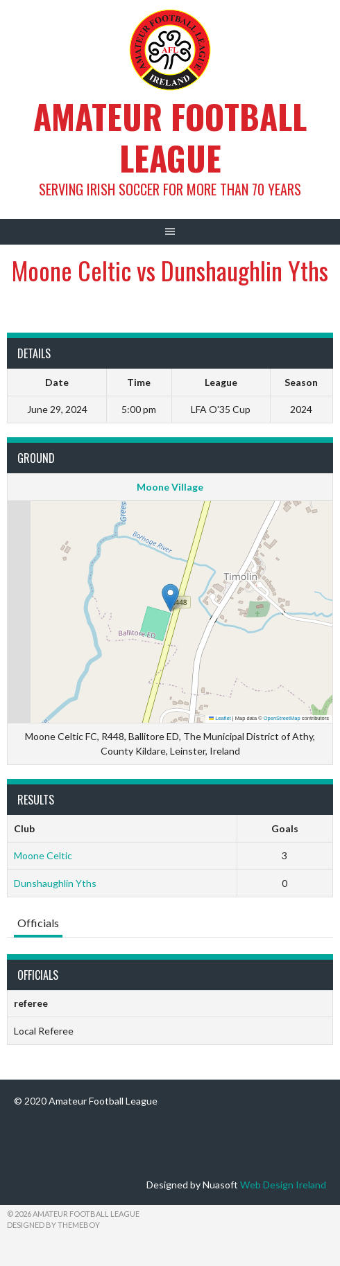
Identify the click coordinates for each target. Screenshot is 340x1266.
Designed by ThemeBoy (53, 1224)
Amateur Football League (170, 136)
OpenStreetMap (282, 718)
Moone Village (170, 487)
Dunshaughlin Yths (55, 883)
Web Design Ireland (283, 1184)
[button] (170, 597)
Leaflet (220, 718)
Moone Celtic (43, 855)
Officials (38, 922)
